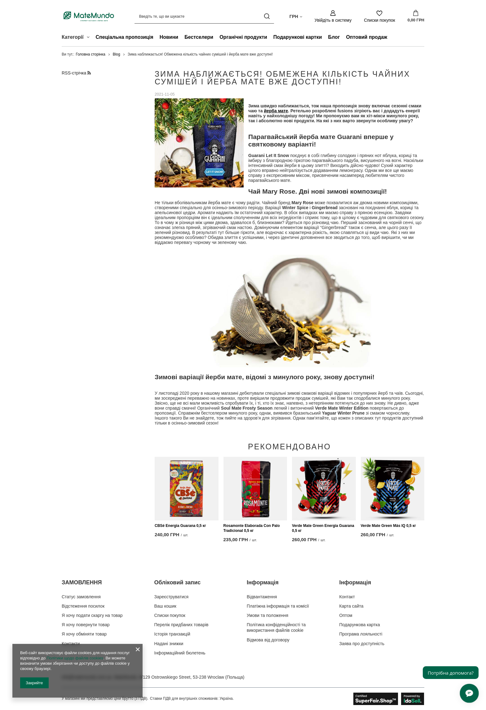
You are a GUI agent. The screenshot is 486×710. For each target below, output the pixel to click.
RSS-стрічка (76, 72)
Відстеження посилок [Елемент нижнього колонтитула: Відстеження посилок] (83, 606)
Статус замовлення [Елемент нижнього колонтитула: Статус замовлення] (81, 596)
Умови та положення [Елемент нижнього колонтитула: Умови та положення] (267, 615)
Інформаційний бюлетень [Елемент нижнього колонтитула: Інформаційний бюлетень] (179, 652)
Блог (334, 37)
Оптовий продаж (366, 37)
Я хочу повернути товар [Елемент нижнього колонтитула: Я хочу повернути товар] (85, 624)
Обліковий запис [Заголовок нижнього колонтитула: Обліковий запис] (177, 582)
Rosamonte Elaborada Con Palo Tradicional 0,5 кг (251, 528)
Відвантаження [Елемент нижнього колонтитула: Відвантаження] (262, 596)
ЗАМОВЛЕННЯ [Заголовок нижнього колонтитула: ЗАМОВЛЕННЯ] (82, 582)
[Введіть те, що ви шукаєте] (204, 16)
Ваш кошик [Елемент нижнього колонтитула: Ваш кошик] (165, 606)
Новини (169, 37)
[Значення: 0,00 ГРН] (416, 16)
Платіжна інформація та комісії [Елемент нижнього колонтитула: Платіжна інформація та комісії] (278, 606)
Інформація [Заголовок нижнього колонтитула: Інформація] (263, 582)
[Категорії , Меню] (90, 38)
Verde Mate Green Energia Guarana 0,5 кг (323, 528)
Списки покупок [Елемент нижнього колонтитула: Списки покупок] (170, 615)
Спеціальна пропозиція (124, 37)
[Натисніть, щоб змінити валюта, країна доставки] (295, 16)
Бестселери (198, 37)
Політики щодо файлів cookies (74, 658)
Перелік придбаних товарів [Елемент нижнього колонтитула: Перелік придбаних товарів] (181, 624)
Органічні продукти (243, 37)
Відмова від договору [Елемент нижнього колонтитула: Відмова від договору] (268, 639)
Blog (116, 54)
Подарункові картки (297, 37)
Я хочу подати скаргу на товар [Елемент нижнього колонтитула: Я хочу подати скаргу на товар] (92, 615)
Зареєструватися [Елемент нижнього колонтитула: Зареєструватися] (171, 596)
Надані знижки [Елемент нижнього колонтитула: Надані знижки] (168, 643)
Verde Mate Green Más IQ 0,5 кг (388, 526)
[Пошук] (267, 16)
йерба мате (276, 111)
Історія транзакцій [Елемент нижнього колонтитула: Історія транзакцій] (172, 633)
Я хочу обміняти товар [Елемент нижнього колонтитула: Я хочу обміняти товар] (84, 633)
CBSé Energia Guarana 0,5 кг (180, 526)
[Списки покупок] (379, 16)
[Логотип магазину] (89, 16)
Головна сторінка (90, 54)
